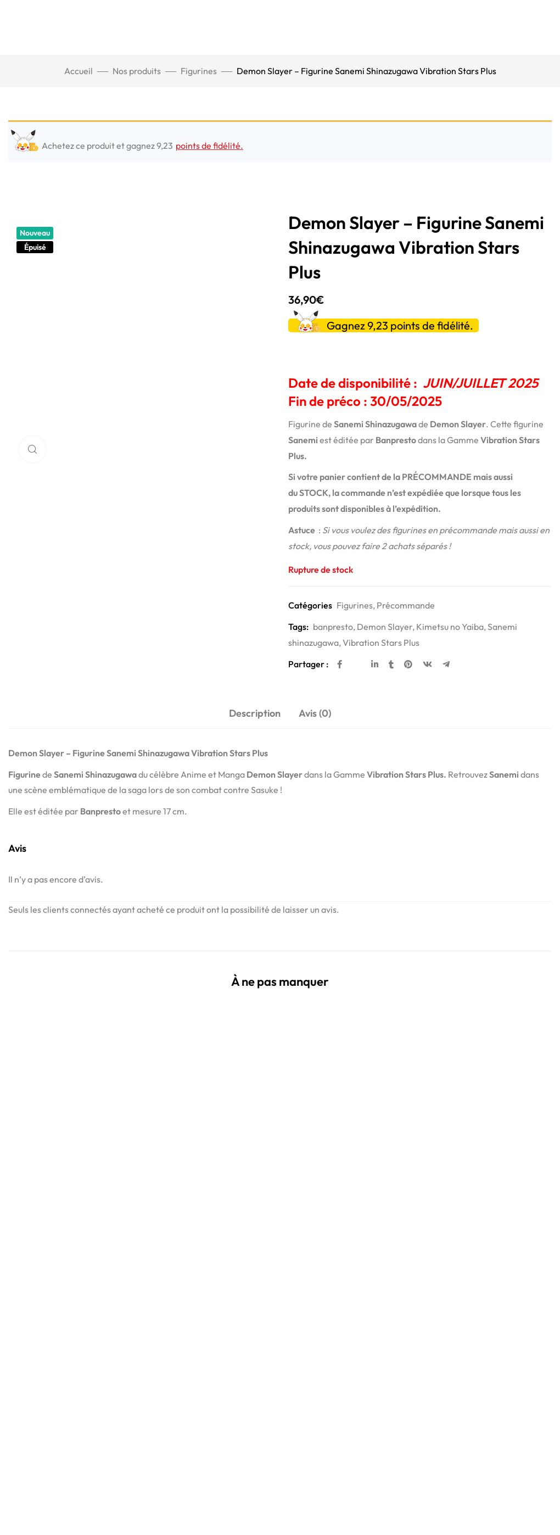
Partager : (308, 663)
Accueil (78, 70)
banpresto (333, 626)
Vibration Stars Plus (381, 642)
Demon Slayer (384, 626)
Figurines (199, 70)
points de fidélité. (209, 145)
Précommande (406, 605)
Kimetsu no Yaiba (450, 626)
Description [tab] (255, 713)
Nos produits (137, 70)
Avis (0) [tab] (315, 713)
